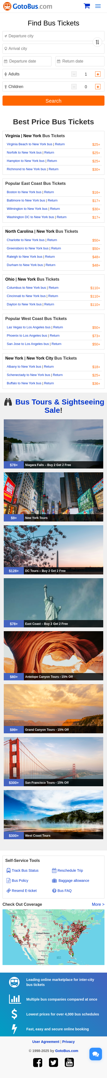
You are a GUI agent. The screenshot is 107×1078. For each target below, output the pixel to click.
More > (98, 904)
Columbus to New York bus (26, 287)
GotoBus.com (66, 1051)
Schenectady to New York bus (28, 375)
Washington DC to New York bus (30, 217)
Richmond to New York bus (26, 169)
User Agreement (45, 1042)
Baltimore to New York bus (26, 200)
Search (53, 101)
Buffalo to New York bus (24, 383)
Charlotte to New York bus (25, 240)
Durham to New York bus (25, 265)
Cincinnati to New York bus (26, 296)
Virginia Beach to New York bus (29, 144)
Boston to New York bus (24, 192)
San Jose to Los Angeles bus (28, 344)
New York (32, 136)
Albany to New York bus (24, 366)
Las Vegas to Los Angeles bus (28, 327)
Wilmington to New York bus (27, 209)
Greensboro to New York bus (27, 248)
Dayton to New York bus (24, 304)
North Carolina (19, 231)
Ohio (9, 279)
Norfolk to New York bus (24, 152)
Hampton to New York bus (25, 161)
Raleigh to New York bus (24, 256)
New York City (40, 358)
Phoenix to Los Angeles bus (27, 335)
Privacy (68, 1042)
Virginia (13, 136)
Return (60, 144)
